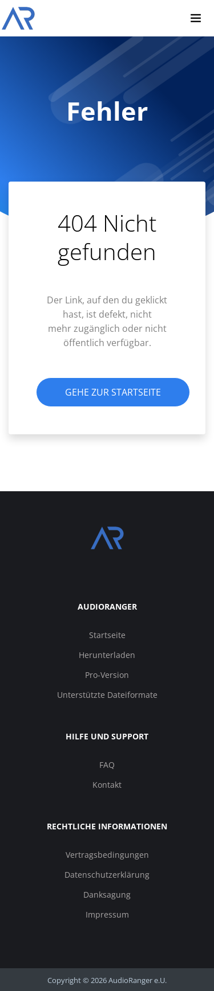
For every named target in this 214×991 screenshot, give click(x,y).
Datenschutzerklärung (107, 874)
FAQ (107, 764)
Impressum (107, 914)
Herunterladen (107, 654)
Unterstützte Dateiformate (107, 694)
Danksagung (107, 894)
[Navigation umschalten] (195, 18)
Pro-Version (107, 674)
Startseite (107, 635)
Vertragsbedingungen (107, 854)
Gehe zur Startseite (113, 392)
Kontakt (107, 784)
